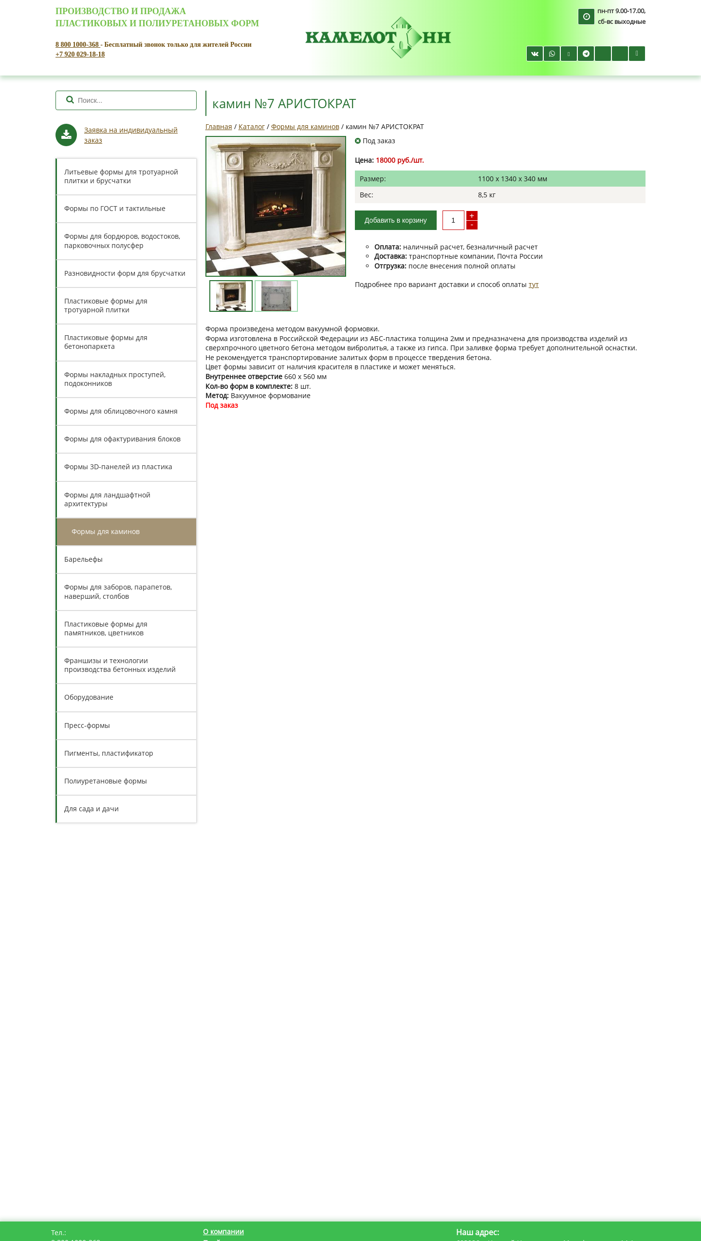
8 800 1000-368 (77, 44)
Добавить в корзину (396, 220)
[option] (275, 206)
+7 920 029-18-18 (80, 54)
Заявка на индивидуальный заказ (131, 135)
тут (534, 284)
